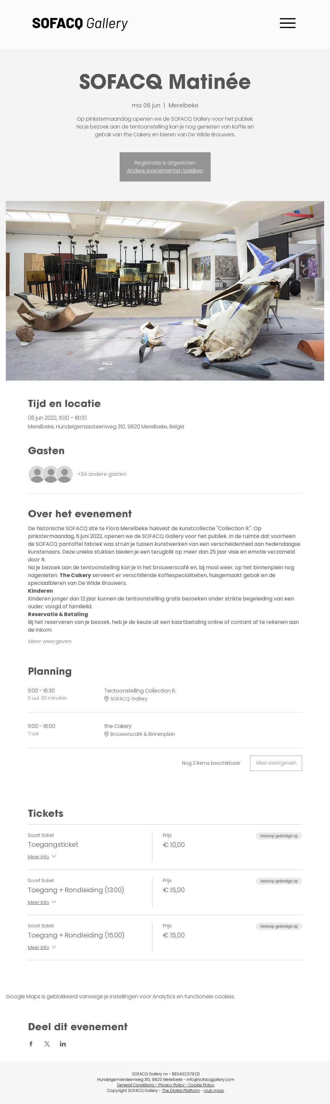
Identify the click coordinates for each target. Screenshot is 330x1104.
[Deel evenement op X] (47, 1043)
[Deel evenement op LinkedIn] (63, 1043)
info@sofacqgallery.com (210, 1079)
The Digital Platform (181, 1090)
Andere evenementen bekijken (165, 170)
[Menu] (287, 23)
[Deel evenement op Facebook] (31, 1043)
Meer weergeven (50, 641)
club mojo (214, 1090)
